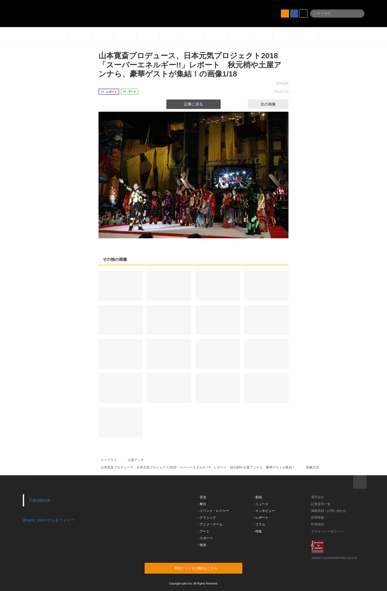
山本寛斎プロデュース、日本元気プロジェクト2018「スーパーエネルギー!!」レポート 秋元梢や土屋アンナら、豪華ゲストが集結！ (198, 467)
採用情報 (317, 517)
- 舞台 (202, 504)
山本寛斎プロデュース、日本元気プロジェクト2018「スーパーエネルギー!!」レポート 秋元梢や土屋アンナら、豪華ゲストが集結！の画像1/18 (190, 65)
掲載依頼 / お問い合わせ (328, 511)
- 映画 (202, 545)
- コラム (259, 524)
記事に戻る (193, 104)
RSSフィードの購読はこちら (204, 568)
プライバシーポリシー (327, 531)
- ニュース (260, 504)
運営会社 (317, 497)
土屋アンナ (136, 460)
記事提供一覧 (321, 504)
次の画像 (273, 104)
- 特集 (257, 531)
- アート (204, 531)
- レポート (260, 517)
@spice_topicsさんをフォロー (48, 520)
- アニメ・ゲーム (210, 524)
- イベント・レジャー (213, 511)
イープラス (109, 460)
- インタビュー (264, 511)
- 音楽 (202, 497)
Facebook (40, 500)
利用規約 (317, 524)
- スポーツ (205, 538)
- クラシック (207, 517)
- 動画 (257, 497)
